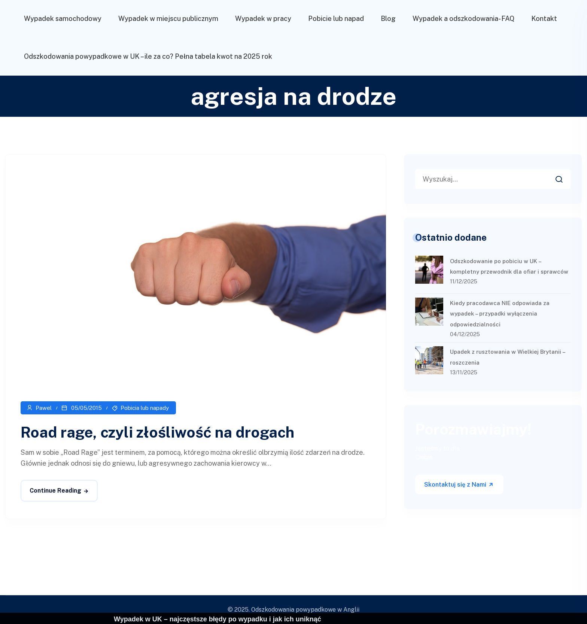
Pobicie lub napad (336, 18)
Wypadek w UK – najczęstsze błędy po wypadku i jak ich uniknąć (217, 619)
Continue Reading (55, 490)
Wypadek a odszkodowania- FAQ (463, 18)
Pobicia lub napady (145, 408)
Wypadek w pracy (263, 18)
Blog (388, 18)
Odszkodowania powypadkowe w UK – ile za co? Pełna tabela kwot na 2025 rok (148, 56)
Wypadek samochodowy (62, 18)
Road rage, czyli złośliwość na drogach (157, 432)
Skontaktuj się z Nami (459, 484)
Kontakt (544, 18)
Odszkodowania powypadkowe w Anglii (305, 609)
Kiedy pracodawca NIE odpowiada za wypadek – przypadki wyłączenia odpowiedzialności (500, 314)
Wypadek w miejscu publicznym (168, 18)
